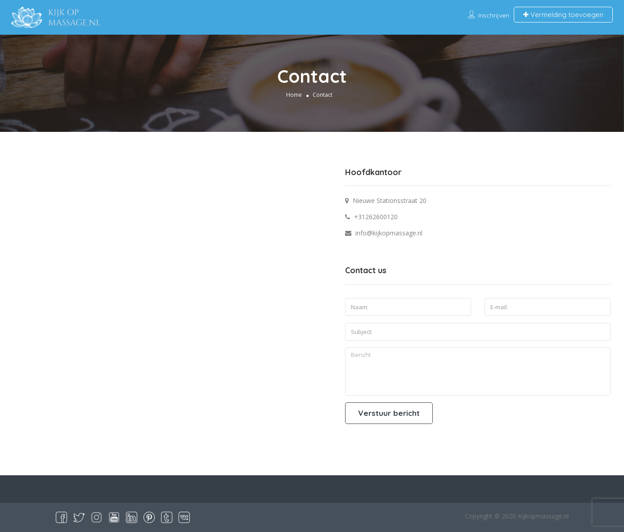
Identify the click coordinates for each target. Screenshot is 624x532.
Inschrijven (493, 15)
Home (294, 94)
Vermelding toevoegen (563, 14)
